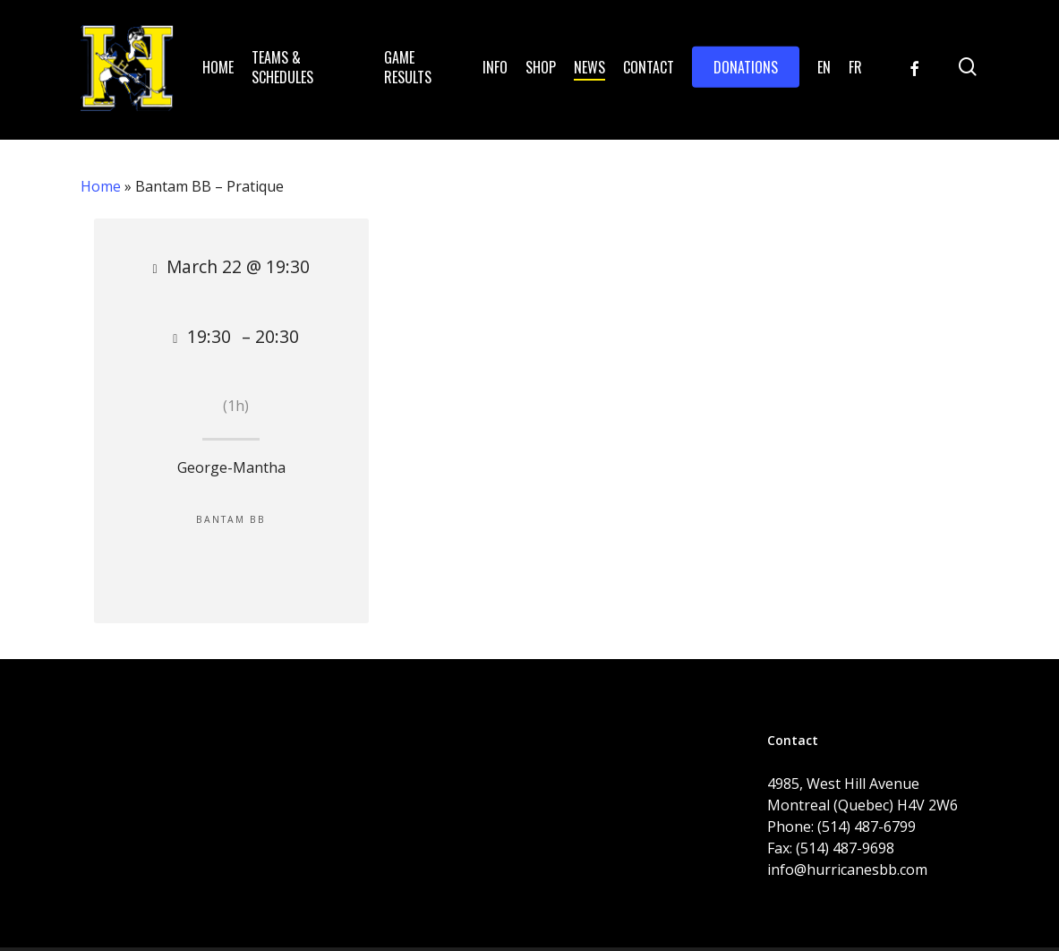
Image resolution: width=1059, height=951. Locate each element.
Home (101, 186)
